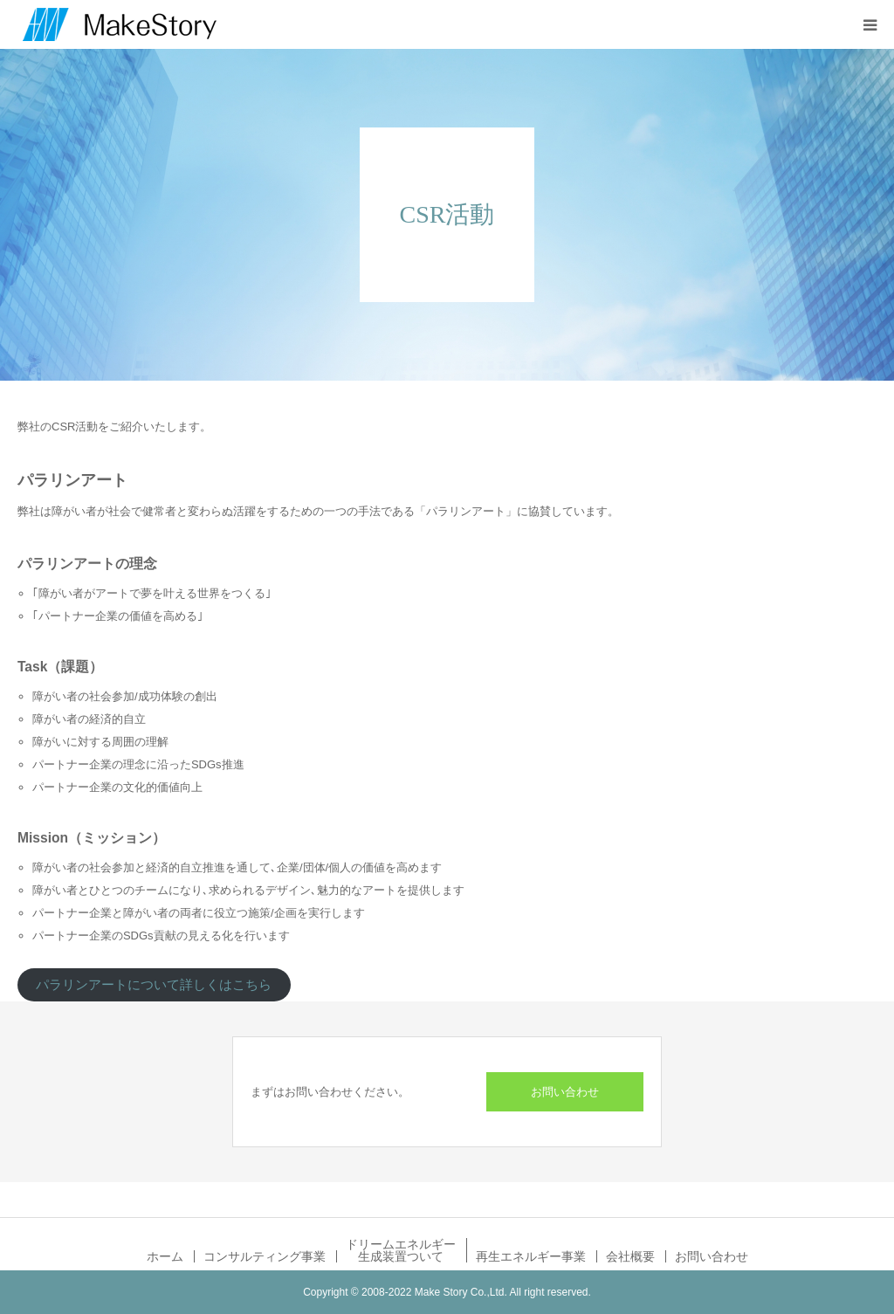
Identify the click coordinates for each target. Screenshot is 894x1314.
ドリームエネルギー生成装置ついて (401, 1250)
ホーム (165, 1256)
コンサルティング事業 (264, 1256)
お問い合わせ (565, 1091)
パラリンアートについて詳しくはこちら (154, 985)
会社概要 (630, 1256)
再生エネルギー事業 (531, 1256)
